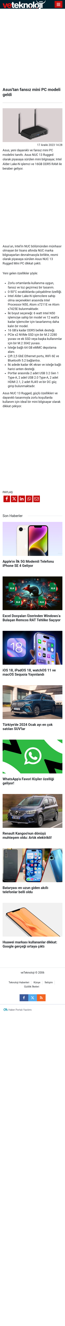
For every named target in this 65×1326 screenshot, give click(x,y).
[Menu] (58, 4)
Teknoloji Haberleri (18, 982)
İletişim (49, 982)
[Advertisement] (32, 46)
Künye (37, 982)
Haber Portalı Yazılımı (20, 1009)
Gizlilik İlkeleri (31, 986)
